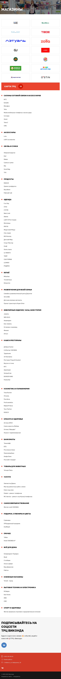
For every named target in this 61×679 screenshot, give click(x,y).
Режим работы (8, 659)
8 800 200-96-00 (8, 656)
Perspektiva (16, 676)
